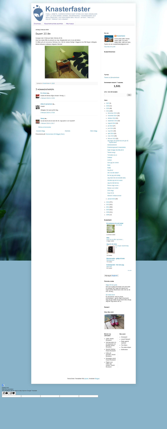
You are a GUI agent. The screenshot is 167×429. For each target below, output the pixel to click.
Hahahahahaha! (112, 145)
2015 (108, 108)
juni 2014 (110, 128)
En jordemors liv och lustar (114, 223)
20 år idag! (110, 190)
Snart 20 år (110, 193)
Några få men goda (111, 285)
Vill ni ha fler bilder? (113, 173)
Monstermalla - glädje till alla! (115, 258)
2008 (108, 215)
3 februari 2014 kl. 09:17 (47, 123)
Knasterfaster (121, 36)
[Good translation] (5, 393)
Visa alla (129, 270)
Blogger (97, 378)
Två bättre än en (112, 155)
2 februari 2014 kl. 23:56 (47, 98)
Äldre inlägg (93, 131)
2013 (108, 202)
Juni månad (119, 225)
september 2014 (113, 121)
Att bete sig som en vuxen (114, 180)
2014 (108, 111)
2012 (108, 204)
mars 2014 (111, 136)
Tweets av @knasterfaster (111, 77)
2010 (108, 209)
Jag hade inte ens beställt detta (116, 178)
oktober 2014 (112, 118)
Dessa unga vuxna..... (113, 185)
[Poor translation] (12, 393)
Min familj (70, 24)
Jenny (42, 118)
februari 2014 (112, 138)
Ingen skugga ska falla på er (115, 150)
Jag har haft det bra (113, 183)
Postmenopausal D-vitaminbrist (116, 147)
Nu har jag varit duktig (113, 175)
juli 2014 (110, 126)
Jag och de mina (111, 244)
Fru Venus (43, 93)
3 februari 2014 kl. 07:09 (47, 112)
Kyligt (109, 168)
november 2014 (112, 115)
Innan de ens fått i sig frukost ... (115, 239)
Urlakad (109, 157)
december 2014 (112, 113)
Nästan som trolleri (112, 188)
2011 (108, 207)
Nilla (107, 238)
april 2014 (111, 133)
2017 (108, 103)
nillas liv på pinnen (46, 104)
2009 (108, 212)
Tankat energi (111, 152)
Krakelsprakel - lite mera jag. (115, 265)
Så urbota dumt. (110, 295)
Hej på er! (110, 170)
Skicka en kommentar (44, 127)
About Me (109, 266)
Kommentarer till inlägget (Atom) (55, 134)
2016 (108, 106)
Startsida (37, 24)
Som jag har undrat (113, 162)
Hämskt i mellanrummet (114, 195)
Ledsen (109, 160)
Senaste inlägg (40, 131)
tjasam (86, 378)
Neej (108, 165)
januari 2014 (111, 199)
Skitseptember (110, 260)
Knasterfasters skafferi (53, 24)
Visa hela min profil (109, 46)
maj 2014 (111, 131)
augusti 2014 (112, 123)
